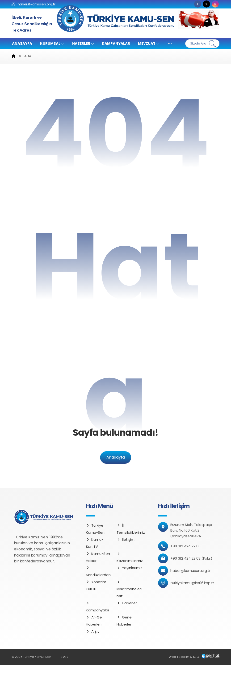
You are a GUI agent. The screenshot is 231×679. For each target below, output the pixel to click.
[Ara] (212, 43)
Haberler (127, 617)
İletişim (125, 554)
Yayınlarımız (129, 582)
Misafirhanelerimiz (129, 604)
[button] (197, 4)
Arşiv (92, 645)
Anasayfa (115, 472)
